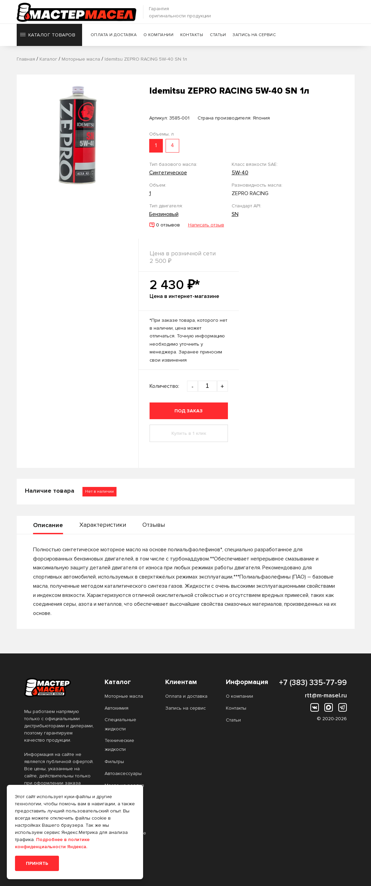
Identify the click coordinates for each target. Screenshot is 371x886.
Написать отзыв (206, 225)
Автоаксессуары (123, 773)
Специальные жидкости (120, 724)
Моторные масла (124, 696)
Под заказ (188, 411)
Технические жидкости (119, 745)
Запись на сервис (254, 35)
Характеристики (102, 524)
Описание (48, 525)
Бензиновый (164, 214)
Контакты (192, 35)
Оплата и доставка (114, 35)
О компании (159, 35)
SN (235, 214)
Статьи (219, 35)
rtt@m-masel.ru (326, 695)
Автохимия (116, 708)
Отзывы (153, 524)
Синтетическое (168, 172)
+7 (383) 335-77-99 (313, 682)
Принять (37, 863)
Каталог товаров (48, 35)
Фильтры (114, 761)
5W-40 (240, 172)
